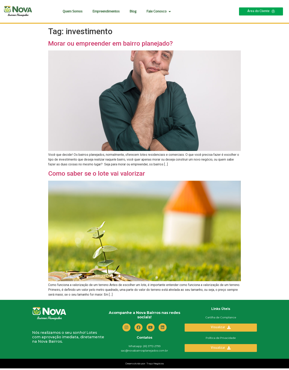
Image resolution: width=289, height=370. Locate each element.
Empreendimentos (106, 12)
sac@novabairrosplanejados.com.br (144, 351)
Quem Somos (72, 12)
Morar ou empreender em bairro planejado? (110, 44)
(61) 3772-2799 (152, 347)
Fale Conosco (159, 12)
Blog (133, 12)
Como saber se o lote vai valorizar (96, 174)
